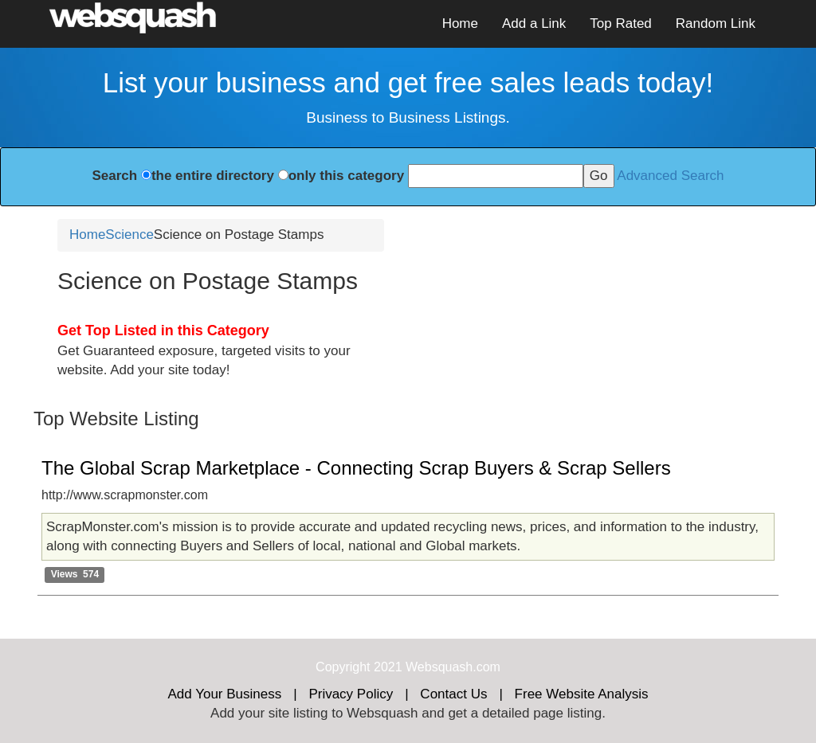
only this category (346, 175)
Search (114, 175)
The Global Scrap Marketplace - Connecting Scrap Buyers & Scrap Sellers (356, 468)
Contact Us (453, 694)
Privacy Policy (350, 694)
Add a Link (534, 23)
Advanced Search (670, 175)
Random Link (715, 23)
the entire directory (212, 175)
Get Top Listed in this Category (163, 330)
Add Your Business (225, 694)
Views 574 (75, 574)
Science (129, 234)
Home (460, 23)
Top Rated (621, 23)
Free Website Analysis (582, 694)
